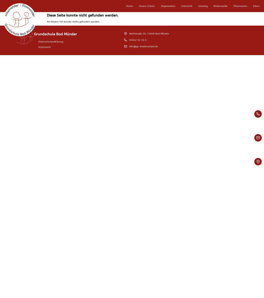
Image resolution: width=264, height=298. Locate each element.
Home (129, 6)
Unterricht (186, 6)
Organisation (168, 6)
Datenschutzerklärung (50, 41)
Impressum (44, 47)
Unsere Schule (147, 6)
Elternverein (240, 6)
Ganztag (203, 6)
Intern (256, 6)
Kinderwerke (221, 6)
